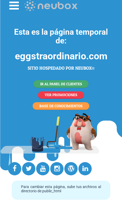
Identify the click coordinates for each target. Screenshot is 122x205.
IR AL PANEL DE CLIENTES (61, 84)
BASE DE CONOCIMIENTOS (61, 106)
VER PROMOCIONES (61, 94)
